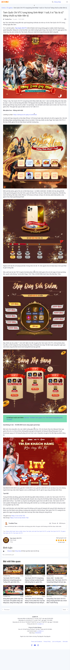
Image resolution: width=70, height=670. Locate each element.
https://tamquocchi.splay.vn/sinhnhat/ (25, 114)
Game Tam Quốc (27, 531)
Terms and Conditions (36, 641)
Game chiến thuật (10, 531)
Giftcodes (65, 641)
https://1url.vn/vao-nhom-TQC (19, 518)
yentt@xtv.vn (40, 631)
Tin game (9, 8)
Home (3, 8)
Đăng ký (9, 551)
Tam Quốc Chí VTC (21, 28)
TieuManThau (13, 523)
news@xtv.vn (40, 624)
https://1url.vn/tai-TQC (18, 515)
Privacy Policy (47, 641)
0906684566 (38, 633)
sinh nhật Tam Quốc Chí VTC (39, 531)
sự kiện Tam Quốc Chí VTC (53, 531)
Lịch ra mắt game (56, 641)
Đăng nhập (57, 2)
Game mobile (19, 531)
